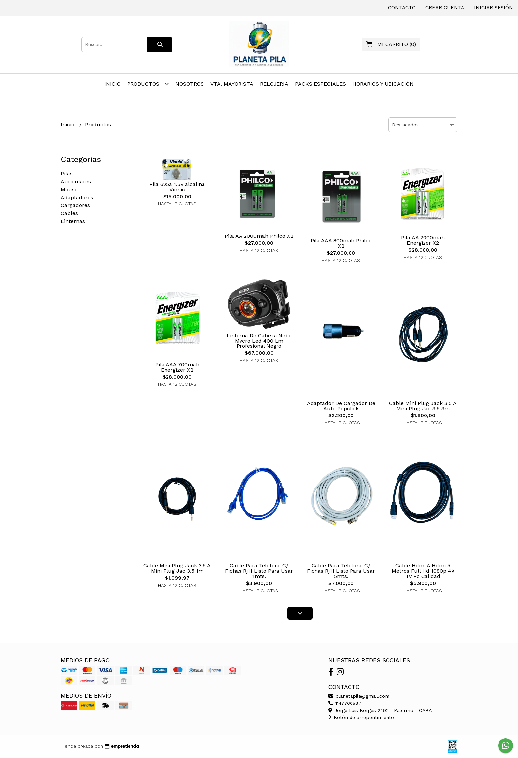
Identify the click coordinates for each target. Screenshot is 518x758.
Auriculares (76, 181)
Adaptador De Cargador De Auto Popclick (341, 406)
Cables (69, 213)
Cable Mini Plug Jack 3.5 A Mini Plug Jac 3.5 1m (177, 568)
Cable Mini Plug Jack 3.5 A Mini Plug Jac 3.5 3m (423, 406)
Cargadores (75, 205)
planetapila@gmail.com (358, 696)
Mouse (69, 189)
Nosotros (189, 84)
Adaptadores (77, 197)
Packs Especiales (320, 84)
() (391, 44)
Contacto (402, 8)
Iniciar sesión (493, 8)
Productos (148, 84)
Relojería (274, 84)
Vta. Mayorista (231, 84)
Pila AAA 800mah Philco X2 (341, 243)
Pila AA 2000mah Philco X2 (259, 236)
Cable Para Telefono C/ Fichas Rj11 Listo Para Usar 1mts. (259, 570)
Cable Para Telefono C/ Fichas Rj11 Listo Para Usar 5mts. (341, 570)
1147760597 (344, 703)
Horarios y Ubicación (383, 84)
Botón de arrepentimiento (361, 717)
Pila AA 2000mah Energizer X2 (423, 240)
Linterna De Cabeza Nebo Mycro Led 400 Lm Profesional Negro (259, 340)
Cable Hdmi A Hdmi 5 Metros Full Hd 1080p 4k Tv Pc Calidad (423, 570)
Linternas (73, 221)
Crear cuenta (445, 8)
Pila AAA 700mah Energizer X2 (177, 367)
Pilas (67, 173)
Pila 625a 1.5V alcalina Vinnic (177, 187)
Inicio (112, 84)
